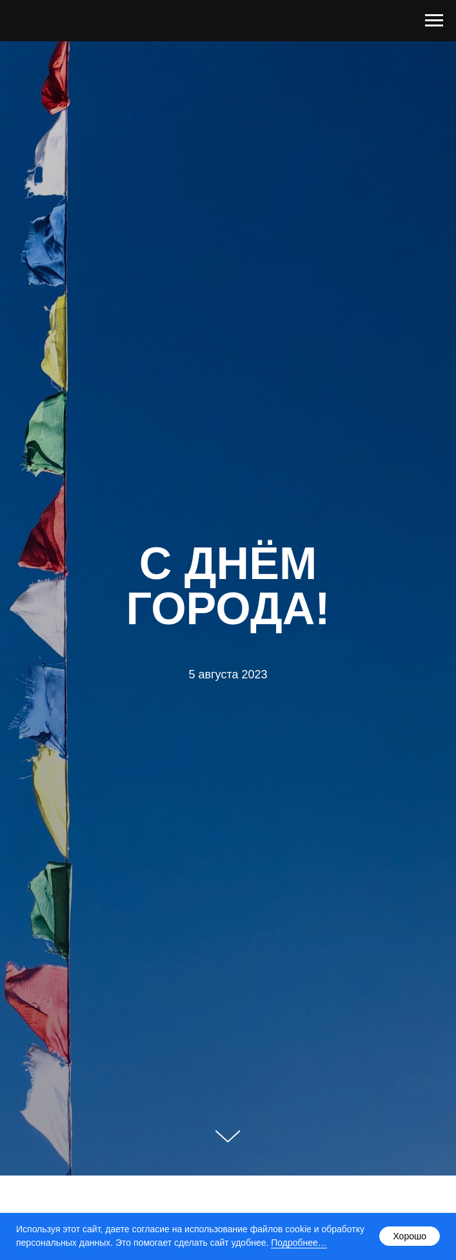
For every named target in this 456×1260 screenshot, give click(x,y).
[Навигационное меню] (434, 20)
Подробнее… (299, 1242)
